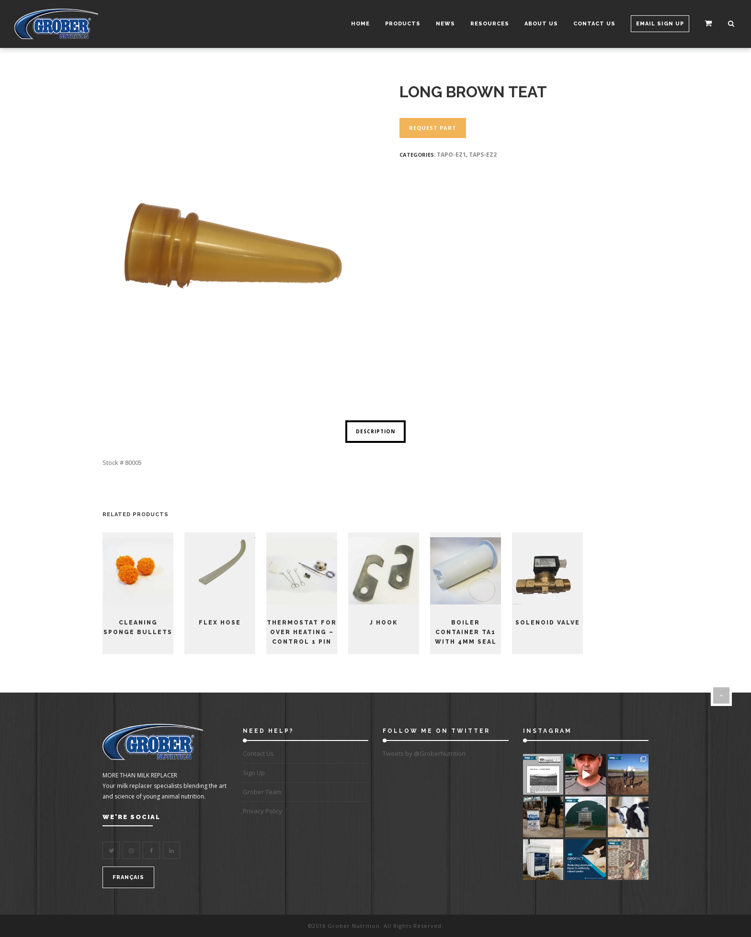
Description (375, 431)
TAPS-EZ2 (483, 154)
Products (401, 24)
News (443, 24)
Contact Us (592, 24)
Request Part (432, 127)
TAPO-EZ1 (451, 154)
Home (358, 24)
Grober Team (262, 791)
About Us (539, 24)
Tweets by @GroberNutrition (424, 753)
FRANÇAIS (128, 877)
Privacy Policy (262, 811)
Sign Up (254, 772)
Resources (487, 24)
